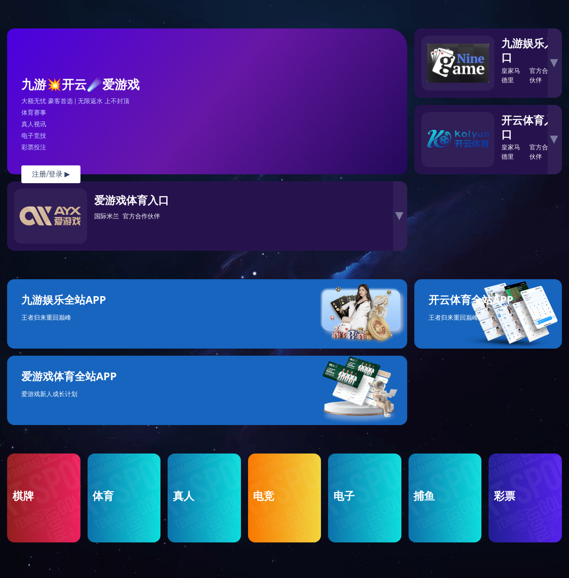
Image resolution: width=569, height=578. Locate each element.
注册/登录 (51, 174)
